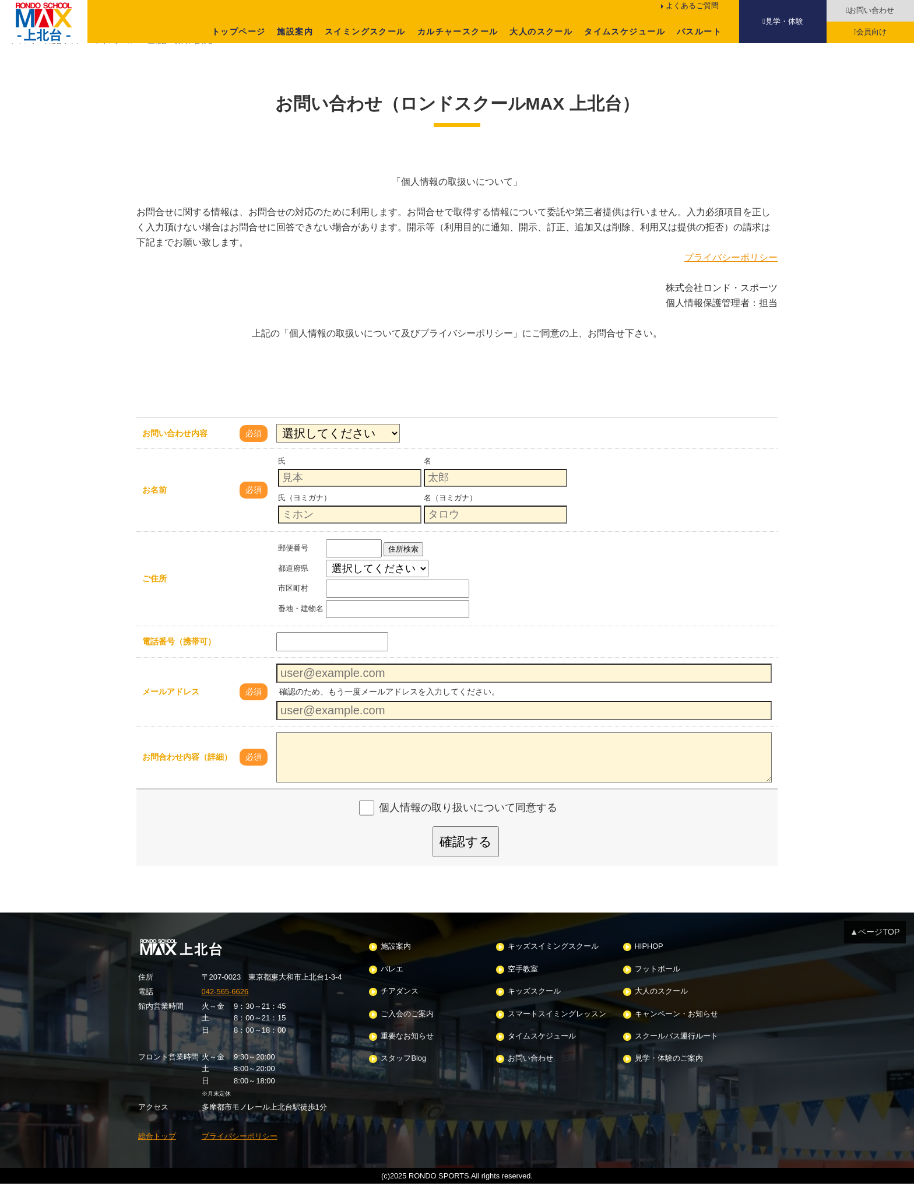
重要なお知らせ (407, 1052)
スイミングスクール (365, 31)
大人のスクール (540, 31)
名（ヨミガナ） (450, 514)
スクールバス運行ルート (676, 1052)
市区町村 (293, 604)
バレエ (392, 985)
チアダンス (400, 1008)
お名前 (154, 506)
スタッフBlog (403, 1075)
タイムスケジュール (624, 31)
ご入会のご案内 (407, 1030)
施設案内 (295, 31)
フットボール (657, 985)
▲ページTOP (875, 947)
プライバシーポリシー (731, 273)
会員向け (871, 31)
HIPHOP (649, 963)
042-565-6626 (225, 1007)
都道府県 (293, 584)
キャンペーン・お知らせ (676, 1030)
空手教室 (523, 985)
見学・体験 (784, 21)
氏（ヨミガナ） (304, 514)
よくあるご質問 (692, 5)
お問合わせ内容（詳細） (187, 773)
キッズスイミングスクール (553, 963)
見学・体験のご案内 (669, 1075)
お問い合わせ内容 (175, 449)
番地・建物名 (301, 624)
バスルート (699, 31)
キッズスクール (534, 1008)
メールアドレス (170, 707)
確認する (466, 857)
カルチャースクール (457, 31)
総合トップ (157, 1152)
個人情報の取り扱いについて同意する (468, 824)
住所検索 (403, 565)
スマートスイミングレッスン (557, 1030)
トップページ (238, 31)
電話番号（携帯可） (179, 657)
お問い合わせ (871, 10)
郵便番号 (293, 564)
